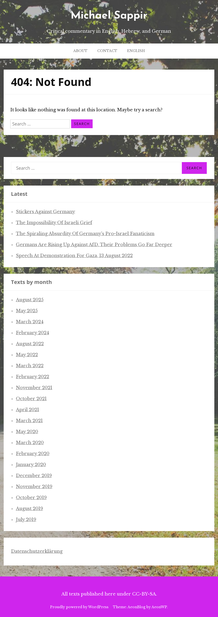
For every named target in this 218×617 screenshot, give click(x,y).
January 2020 (31, 464)
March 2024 (30, 321)
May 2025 (27, 311)
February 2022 (32, 376)
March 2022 (30, 365)
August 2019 (29, 508)
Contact (107, 51)
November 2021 (34, 387)
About (80, 51)
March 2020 (30, 442)
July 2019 (26, 519)
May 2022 (27, 354)
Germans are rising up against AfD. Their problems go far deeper (94, 244)
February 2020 (32, 453)
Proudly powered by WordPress (79, 607)
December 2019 (34, 475)
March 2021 (29, 420)
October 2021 (31, 398)
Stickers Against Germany (45, 211)
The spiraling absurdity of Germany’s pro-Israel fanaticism (85, 233)
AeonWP (159, 607)
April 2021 (27, 409)
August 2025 (30, 300)
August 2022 (30, 343)
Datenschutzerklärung (37, 551)
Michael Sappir (109, 15)
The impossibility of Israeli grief (54, 222)
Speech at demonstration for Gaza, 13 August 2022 (74, 255)
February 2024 (32, 332)
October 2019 (31, 497)
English (136, 51)
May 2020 (27, 431)
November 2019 (34, 486)
